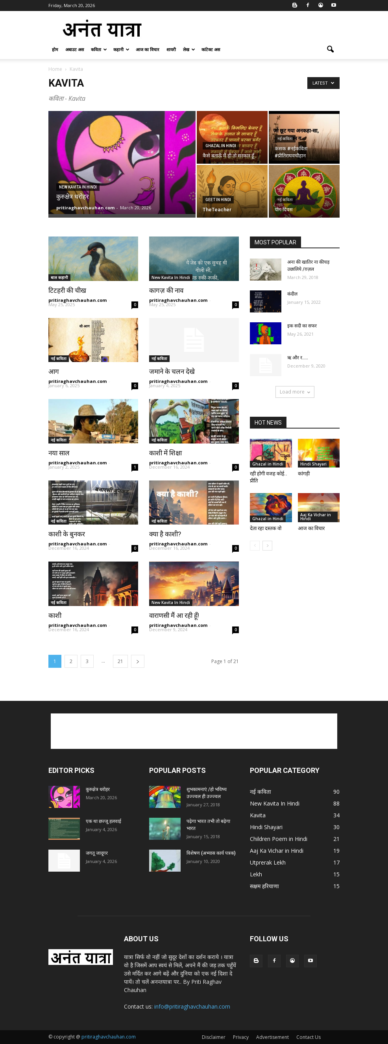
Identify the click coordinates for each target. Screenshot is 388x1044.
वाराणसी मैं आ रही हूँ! (174, 615)
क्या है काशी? (165, 534)
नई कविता (285, 139)
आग (53, 371)
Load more (295, 391)
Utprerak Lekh (268, 862)
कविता (99, 49)
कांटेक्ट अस (210, 49)
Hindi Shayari (313, 464)
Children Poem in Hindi (278, 839)
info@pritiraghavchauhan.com (192, 1006)
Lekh (256, 874)
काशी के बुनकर (66, 534)
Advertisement (272, 1037)
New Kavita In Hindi (78, 187)
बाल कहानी (59, 277)
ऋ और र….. (297, 357)
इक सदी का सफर (302, 326)
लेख (189, 49)
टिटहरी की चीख (67, 290)
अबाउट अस (74, 49)
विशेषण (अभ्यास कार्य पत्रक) (211, 853)
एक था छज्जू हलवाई (103, 821)
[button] (330, 49)
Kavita (258, 815)
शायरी (171, 49)
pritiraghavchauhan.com (85, 208)
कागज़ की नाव (166, 290)
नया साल (59, 453)
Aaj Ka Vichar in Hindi (315, 516)
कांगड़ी (304, 474)
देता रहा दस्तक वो (265, 528)
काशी (54, 615)
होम (55, 49)
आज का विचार (147, 49)
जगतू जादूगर (97, 853)
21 (120, 661)
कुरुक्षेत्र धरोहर (98, 789)
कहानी (121, 49)
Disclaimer (213, 1037)
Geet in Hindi (218, 200)
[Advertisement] (247, 28)
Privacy (241, 1037)
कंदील (292, 294)
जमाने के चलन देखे (172, 371)
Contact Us (308, 1037)
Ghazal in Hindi (220, 146)
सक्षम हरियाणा (264, 886)
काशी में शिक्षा (165, 453)
